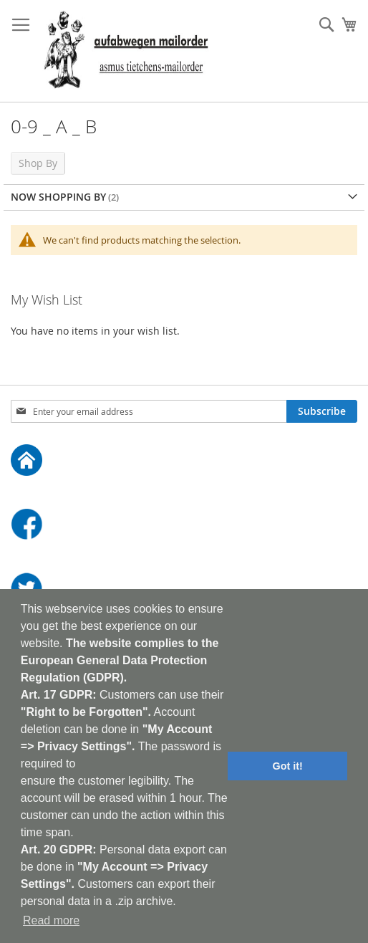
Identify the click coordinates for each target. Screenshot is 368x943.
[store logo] (126, 51)
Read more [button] (51, 920)
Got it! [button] (288, 766)
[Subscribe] (321, 411)
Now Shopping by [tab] (58, 197)
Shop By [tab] (38, 163)
